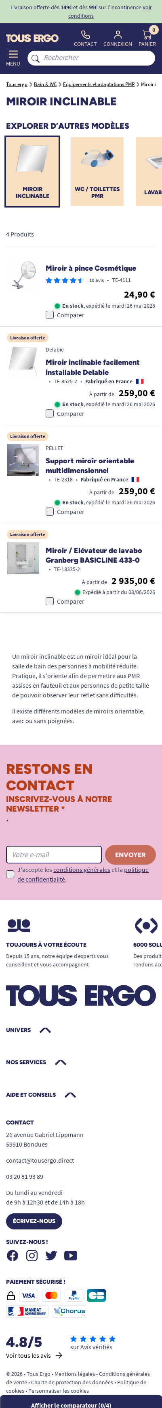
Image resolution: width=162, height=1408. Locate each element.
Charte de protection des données (72, 1382)
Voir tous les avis (35, 1355)
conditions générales (81, 869)
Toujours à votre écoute (46, 945)
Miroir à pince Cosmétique (91, 268)
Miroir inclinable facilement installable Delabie (93, 367)
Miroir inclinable (32, 192)
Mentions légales (75, 1373)
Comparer (70, 315)
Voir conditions (110, 11)
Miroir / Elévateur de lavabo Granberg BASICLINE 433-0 (94, 555)
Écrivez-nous (34, 1221)
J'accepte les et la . (83, 874)
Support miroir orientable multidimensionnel (90, 465)
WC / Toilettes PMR (97, 192)
